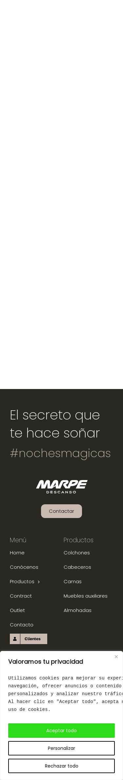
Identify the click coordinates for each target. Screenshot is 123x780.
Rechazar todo (61, 766)
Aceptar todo (61, 730)
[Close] (116, 656)
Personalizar (61, 748)
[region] (61, 715)
